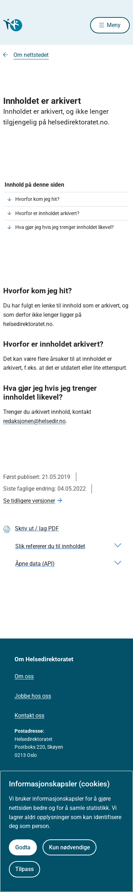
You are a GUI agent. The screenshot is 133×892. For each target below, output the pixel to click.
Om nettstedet (31, 55)
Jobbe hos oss (33, 696)
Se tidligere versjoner (29, 500)
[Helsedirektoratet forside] (11, 25)
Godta (23, 847)
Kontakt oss (29, 715)
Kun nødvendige (69, 847)
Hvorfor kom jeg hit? (37, 199)
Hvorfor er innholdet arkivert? (47, 213)
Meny (114, 25)
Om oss (24, 676)
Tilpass (24, 869)
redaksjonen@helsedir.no (34, 421)
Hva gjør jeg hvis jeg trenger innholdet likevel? (64, 227)
